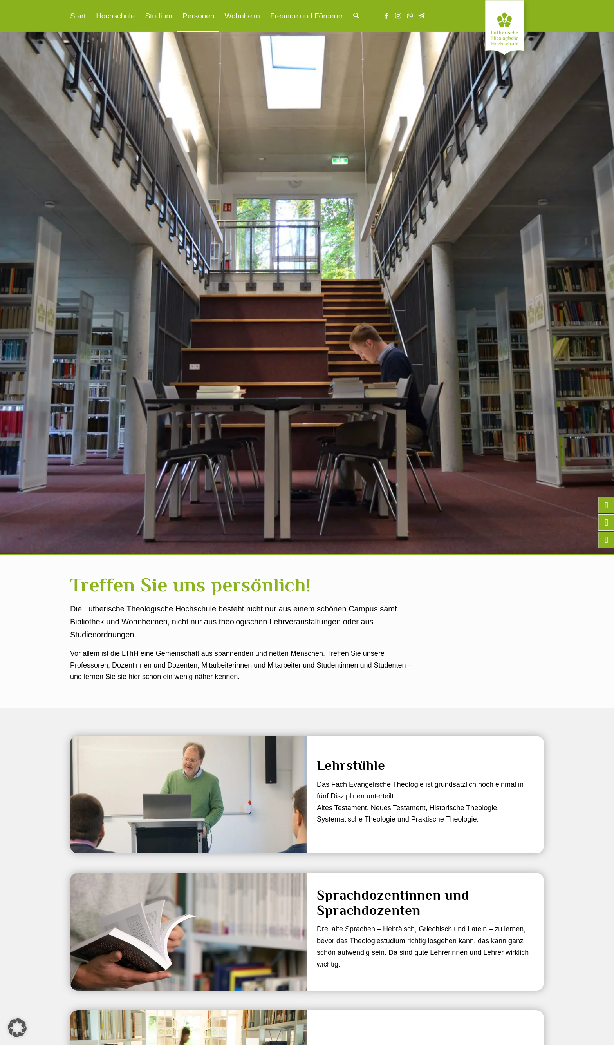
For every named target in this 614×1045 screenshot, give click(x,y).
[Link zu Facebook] (386, 16)
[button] (17, 1028)
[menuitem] (78, 16)
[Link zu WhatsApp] (410, 16)
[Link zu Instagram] (398, 16)
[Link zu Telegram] (422, 16)
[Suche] (356, 16)
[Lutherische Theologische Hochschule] (514, 29)
